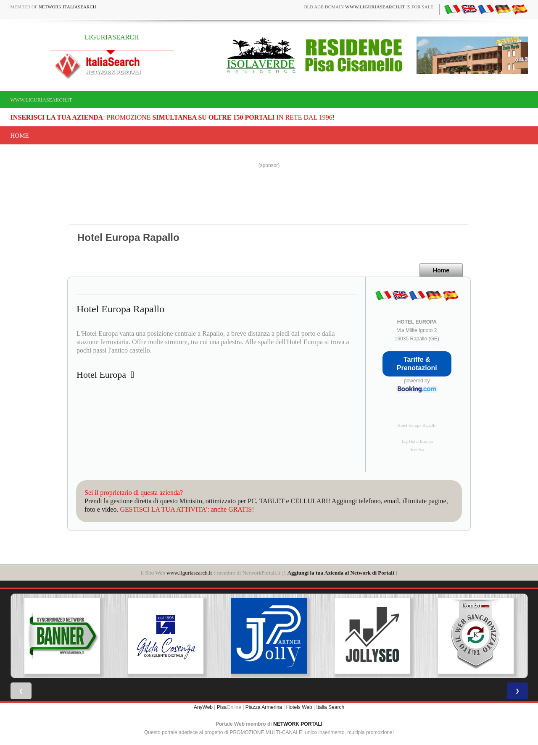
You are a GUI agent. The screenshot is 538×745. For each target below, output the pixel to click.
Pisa (222, 707)
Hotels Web (299, 707)
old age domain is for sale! (369, 6)
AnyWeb (203, 707)
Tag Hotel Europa (417, 441)
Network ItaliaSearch (67, 6)
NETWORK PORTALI (297, 724)
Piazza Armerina (263, 707)
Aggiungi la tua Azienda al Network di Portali (340, 573)
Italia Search (330, 707)
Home (20, 135)
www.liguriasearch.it (41, 100)
